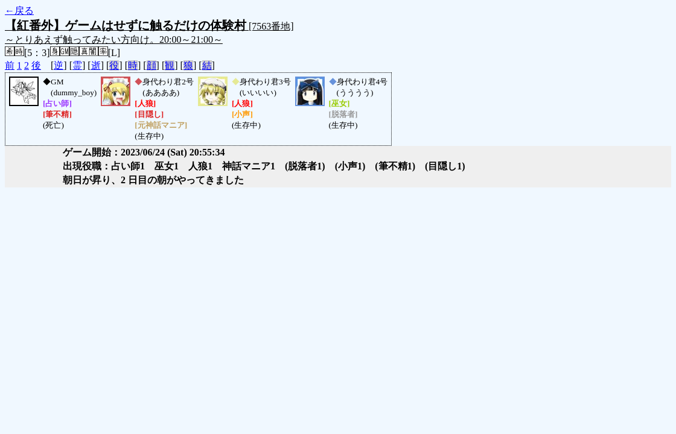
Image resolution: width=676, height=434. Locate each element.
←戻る (19, 10)
